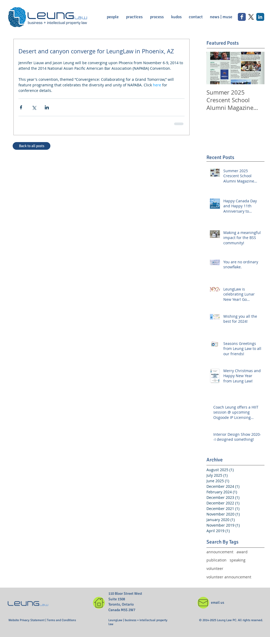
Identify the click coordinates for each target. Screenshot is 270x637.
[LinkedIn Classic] (260, 17)
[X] (251, 17)
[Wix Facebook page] (242, 17)
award (242, 551)
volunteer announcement (228, 576)
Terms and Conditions (61, 620)
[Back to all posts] (31, 146)
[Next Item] (256, 68)
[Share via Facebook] (20, 107)
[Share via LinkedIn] (46, 107)
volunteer (214, 568)
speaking (237, 560)
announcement (219, 551)
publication (216, 560)
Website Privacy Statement (26, 620)
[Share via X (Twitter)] (33, 107)
